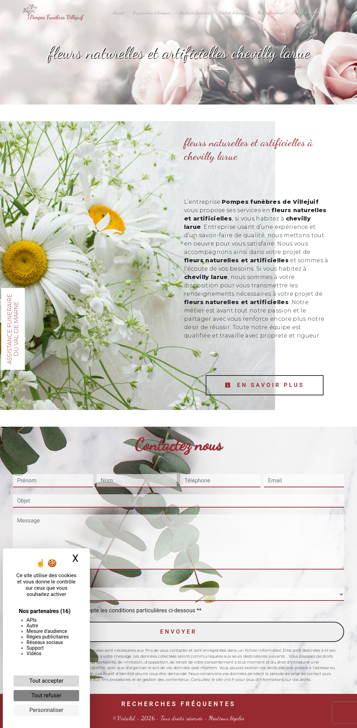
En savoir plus (264, 385)
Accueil (118, 12)
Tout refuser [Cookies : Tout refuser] (46, 695)
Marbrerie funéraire (194, 12)
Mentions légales (225, 718)
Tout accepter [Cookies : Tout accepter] (46, 680)
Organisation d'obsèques (151, 12)
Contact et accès (304, 12)
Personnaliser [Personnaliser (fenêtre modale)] (46, 710)
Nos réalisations (270, 12)
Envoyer (178, 631)
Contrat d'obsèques (233, 12)
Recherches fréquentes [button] (178, 703)
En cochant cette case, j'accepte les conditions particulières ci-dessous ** (111, 610)
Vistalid (126, 718)
